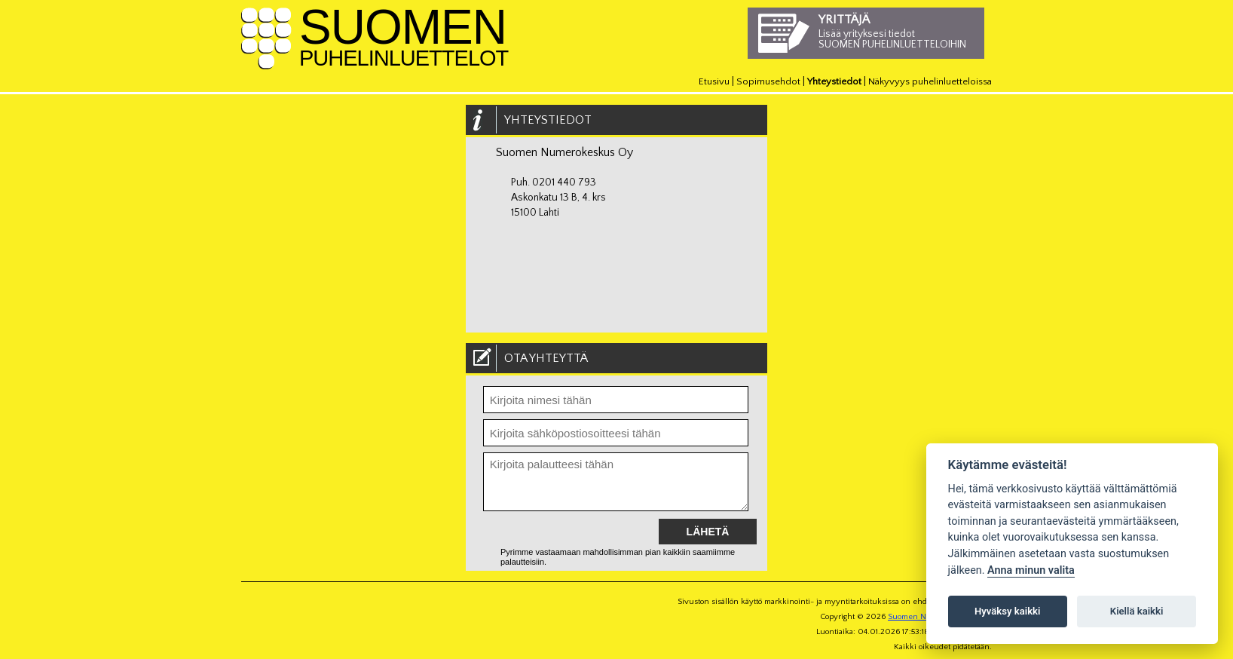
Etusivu (714, 81)
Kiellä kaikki (1137, 611)
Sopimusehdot (768, 81)
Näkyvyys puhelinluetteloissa (930, 81)
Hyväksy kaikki (1007, 611)
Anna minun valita (1031, 570)
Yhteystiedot (834, 81)
